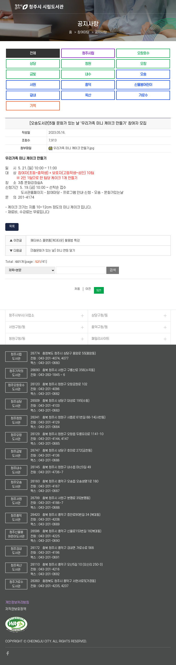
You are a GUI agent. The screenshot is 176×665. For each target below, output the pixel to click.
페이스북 (7, 653)
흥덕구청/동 (99, 327)
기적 (33, 106)
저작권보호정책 (15, 609)
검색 (113, 270)
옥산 (88, 95)
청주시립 (88, 53)
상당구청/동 (99, 315)
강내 (33, 95)
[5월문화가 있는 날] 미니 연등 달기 (53, 250)
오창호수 (143, 53)
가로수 (143, 95)
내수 (88, 74)
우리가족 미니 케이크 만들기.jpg (71, 148)
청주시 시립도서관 (95, 7)
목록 (12, 226)
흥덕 (88, 84)
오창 (143, 63)
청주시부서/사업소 (21, 315)
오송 (143, 74)
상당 (33, 63)
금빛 (33, 74)
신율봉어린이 (143, 84)
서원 (33, 84)
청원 (88, 63)
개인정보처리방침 (17, 602)
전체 (33, 53)
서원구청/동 (17, 327)
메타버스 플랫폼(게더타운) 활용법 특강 (55, 240)
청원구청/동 (17, 339)
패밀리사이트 (100, 339)
